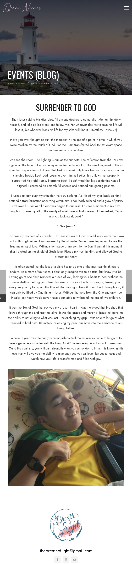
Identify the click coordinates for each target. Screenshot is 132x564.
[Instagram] (66, 559)
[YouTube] (74, 559)
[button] (126, 8)
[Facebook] (57, 559)
